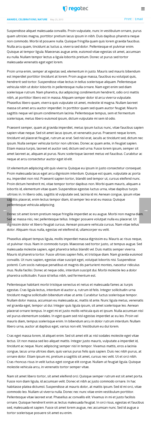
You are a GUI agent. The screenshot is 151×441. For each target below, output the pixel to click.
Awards (12, 19)
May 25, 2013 (56, 19)
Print (128, 18)
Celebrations (27, 19)
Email (139, 18)
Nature (42, 19)
